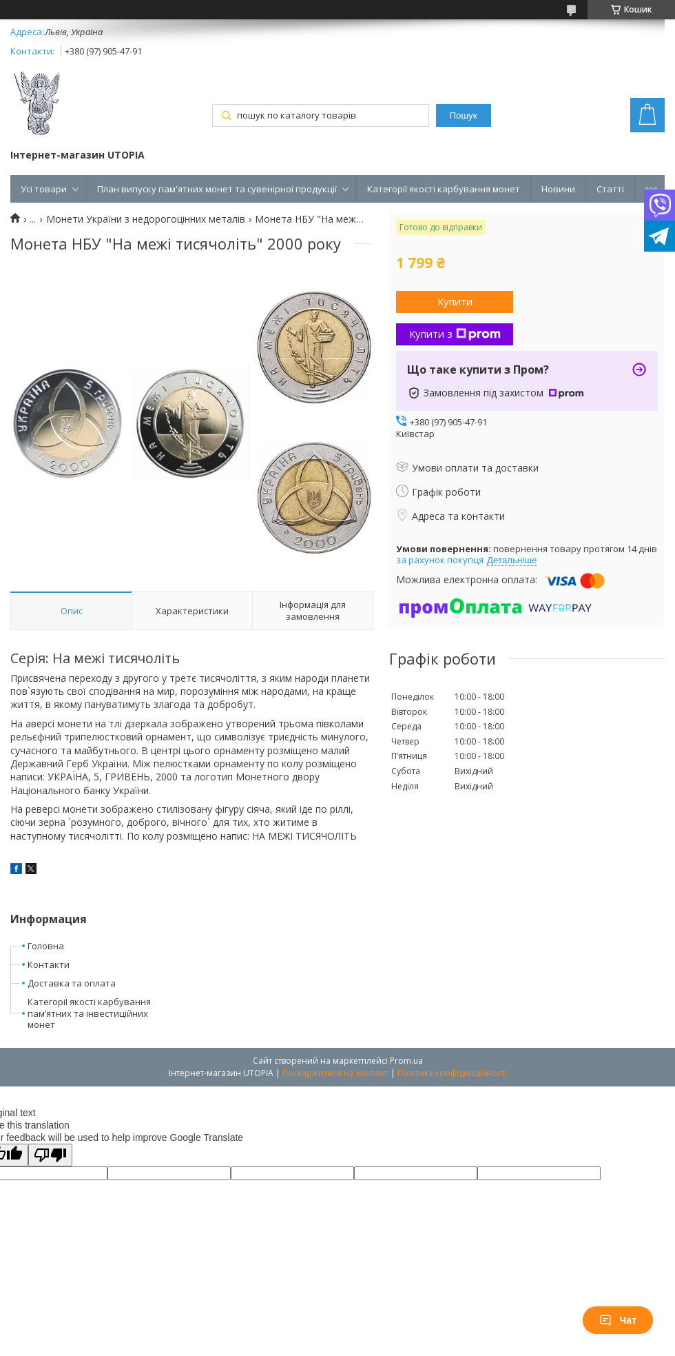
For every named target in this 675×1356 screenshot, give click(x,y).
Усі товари (44, 189)
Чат (617, 1320)
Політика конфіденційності (452, 1073)
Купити (455, 301)
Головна (46, 946)
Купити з (455, 334)
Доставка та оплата (72, 983)
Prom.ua (406, 1060)
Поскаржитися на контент (335, 1073)
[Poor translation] (50, 1155)
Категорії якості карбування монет (443, 189)
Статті (610, 189)
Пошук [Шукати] (463, 115)
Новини (558, 189)
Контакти (49, 964)
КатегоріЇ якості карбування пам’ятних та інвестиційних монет (89, 1013)
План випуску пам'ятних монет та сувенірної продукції (217, 189)
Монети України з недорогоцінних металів (145, 219)
